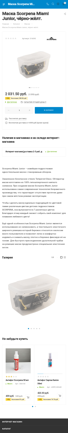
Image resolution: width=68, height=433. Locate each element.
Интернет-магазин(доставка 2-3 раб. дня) (25, 152)
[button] (28, 329)
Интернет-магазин (12, 422)
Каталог (6, 429)
